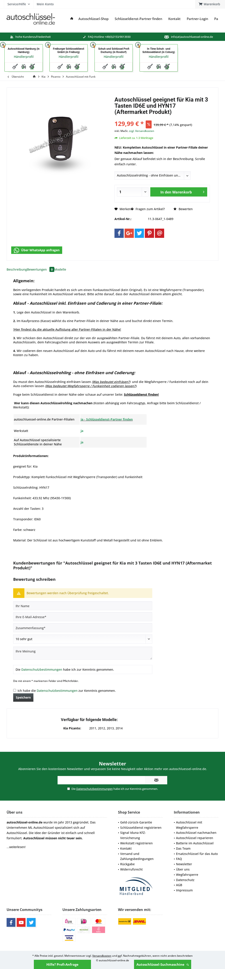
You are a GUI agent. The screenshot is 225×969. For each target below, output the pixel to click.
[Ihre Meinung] (82, 653)
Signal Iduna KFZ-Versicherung (133, 835)
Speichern (23, 697)
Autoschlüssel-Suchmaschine (162, 964)
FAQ (179, 859)
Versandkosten (101, 956)
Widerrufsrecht (131, 869)
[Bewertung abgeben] (82, 639)
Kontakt (126, 848)
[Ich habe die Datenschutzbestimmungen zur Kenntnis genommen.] (14, 690)
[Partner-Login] (197, 18)
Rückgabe (127, 864)
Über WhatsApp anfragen (37, 250)
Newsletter (184, 864)
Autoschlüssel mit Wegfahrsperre (189, 825)
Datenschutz (185, 880)
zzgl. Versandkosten (141, 131)
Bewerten (183, 209)
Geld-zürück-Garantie (136, 822)
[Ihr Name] (82, 605)
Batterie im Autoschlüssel (195, 843)
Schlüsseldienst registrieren (140, 827)
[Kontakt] (174, 18)
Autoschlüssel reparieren (194, 838)
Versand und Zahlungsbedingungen (137, 856)
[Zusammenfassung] (82, 627)
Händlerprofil (24, 57)
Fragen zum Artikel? (148, 209)
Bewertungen (40, 269)
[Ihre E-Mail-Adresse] (82, 616)
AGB (179, 885)
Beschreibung (17, 269)
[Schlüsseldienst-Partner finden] (138, 18)
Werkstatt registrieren (136, 843)
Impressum (184, 890)
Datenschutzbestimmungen (41, 669)
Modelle (60, 269)
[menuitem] (210, 4)
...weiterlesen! (16, 847)
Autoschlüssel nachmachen (196, 833)
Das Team (183, 848)
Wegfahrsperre (187, 874)
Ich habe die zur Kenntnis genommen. (67, 690)
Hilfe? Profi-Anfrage (62, 964)
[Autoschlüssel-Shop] (93, 18)
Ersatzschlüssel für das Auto (197, 854)
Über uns (183, 869)
